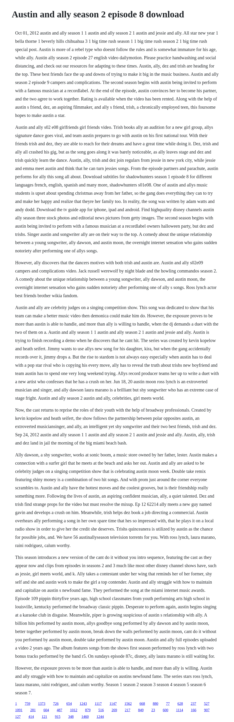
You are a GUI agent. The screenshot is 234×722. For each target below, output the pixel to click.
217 (127, 710)
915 (57, 717)
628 (180, 704)
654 (69, 704)
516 (101, 710)
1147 (113, 704)
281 (33, 710)
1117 (98, 704)
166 (193, 710)
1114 (179, 710)
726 (55, 704)
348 (71, 717)
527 (206, 704)
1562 (128, 704)
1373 (41, 704)
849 (141, 710)
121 (44, 717)
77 (168, 704)
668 (142, 704)
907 (207, 710)
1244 (100, 717)
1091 (18, 710)
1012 (73, 710)
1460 (85, 717)
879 (87, 710)
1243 (83, 704)
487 (59, 710)
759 (27, 704)
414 (31, 717)
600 (165, 710)
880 (155, 704)
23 (153, 710)
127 (18, 717)
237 (193, 704)
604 (46, 710)
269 (114, 710)
